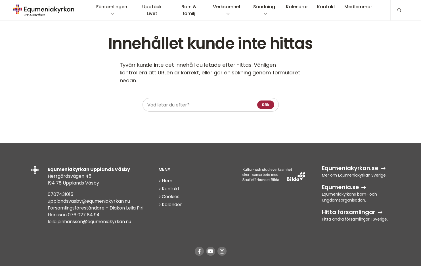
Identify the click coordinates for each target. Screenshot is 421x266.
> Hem (165, 180)
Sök (266, 105)
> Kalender (170, 204)
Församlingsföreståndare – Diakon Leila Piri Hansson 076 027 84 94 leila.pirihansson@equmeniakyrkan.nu (95, 215)
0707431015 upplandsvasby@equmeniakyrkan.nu (89, 197)
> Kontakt (169, 188)
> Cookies (168, 196)
